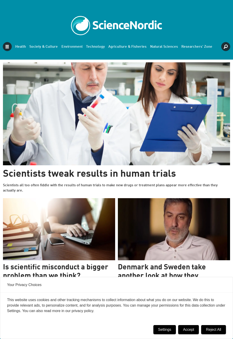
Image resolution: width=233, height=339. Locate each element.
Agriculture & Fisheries (127, 47)
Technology (95, 47)
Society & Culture (43, 47)
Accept (188, 329)
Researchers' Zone (196, 47)
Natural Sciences (164, 47)
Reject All (213, 329)
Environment (72, 47)
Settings (164, 329)
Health (20, 47)
